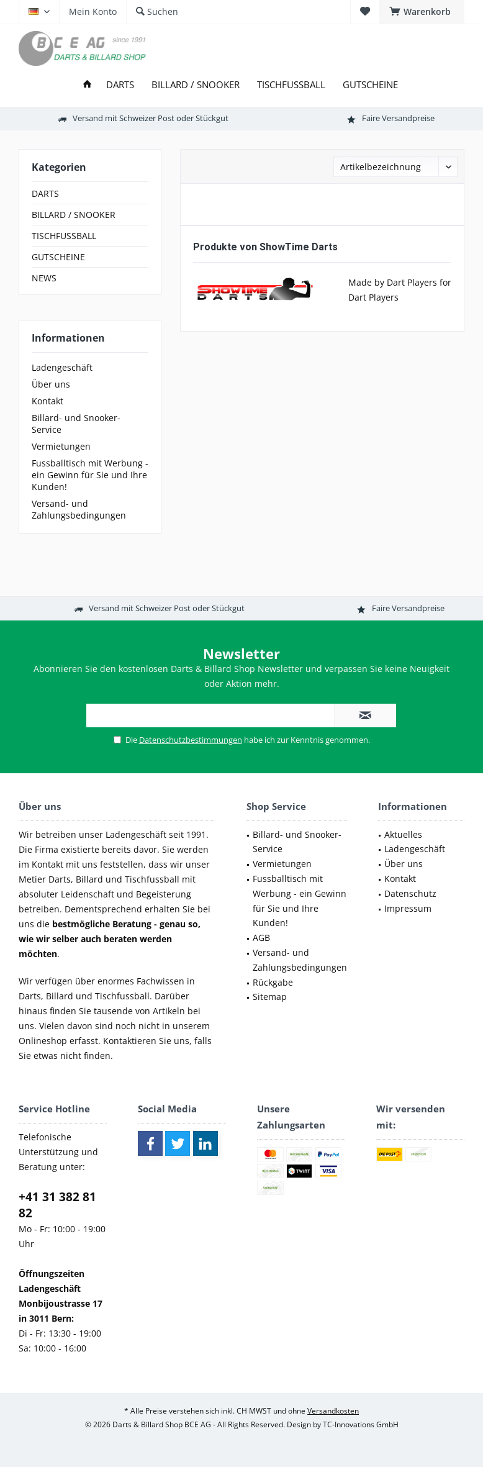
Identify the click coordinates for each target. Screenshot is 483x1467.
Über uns (51, 384)
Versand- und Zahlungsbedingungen (79, 509)
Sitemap (270, 996)
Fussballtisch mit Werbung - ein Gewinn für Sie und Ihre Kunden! (90, 475)
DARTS (45, 193)
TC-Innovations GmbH (361, 1424)
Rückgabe (273, 982)
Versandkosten (333, 1411)
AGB (261, 937)
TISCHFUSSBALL (64, 236)
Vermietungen (61, 446)
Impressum (407, 908)
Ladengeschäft (62, 367)
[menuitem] (421, 12)
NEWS (44, 278)
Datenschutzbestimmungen (190, 739)
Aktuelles (403, 834)
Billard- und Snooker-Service (76, 423)
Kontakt (47, 401)
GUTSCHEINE (58, 257)
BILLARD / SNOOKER (73, 214)
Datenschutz (410, 893)
